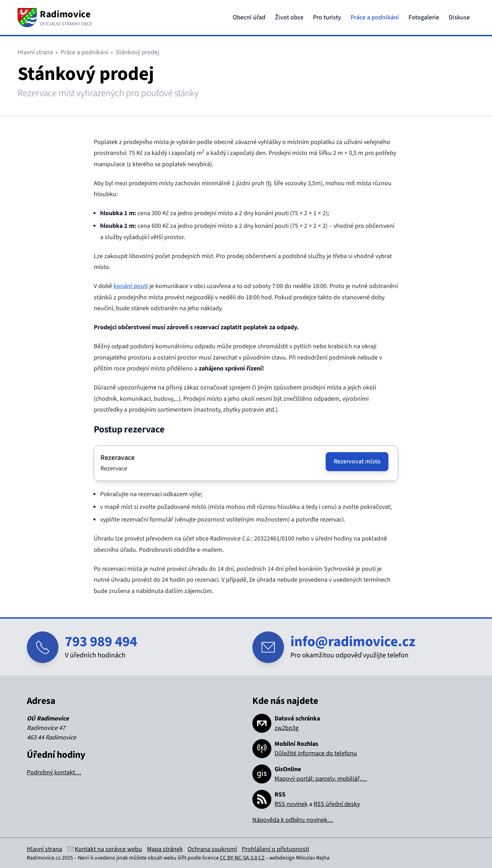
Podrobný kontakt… (54, 772)
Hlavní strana (35, 52)
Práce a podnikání (375, 17)
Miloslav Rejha (313, 858)
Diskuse (459, 17)
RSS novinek (291, 804)
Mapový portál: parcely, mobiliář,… (321, 778)
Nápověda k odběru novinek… (292, 820)
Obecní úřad (249, 17)
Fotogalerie (423, 17)
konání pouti (130, 286)
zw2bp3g (287, 728)
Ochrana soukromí (212, 849)
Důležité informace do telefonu (316, 753)
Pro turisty (327, 17)
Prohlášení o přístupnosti (275, 849)
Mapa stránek (165, 849)
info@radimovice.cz (353, 642)
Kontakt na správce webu (108, 849)
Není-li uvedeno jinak (103, 858)
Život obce (289, 17)
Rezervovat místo (357, 461)
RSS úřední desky (337, 804)
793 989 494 (101, 642)
